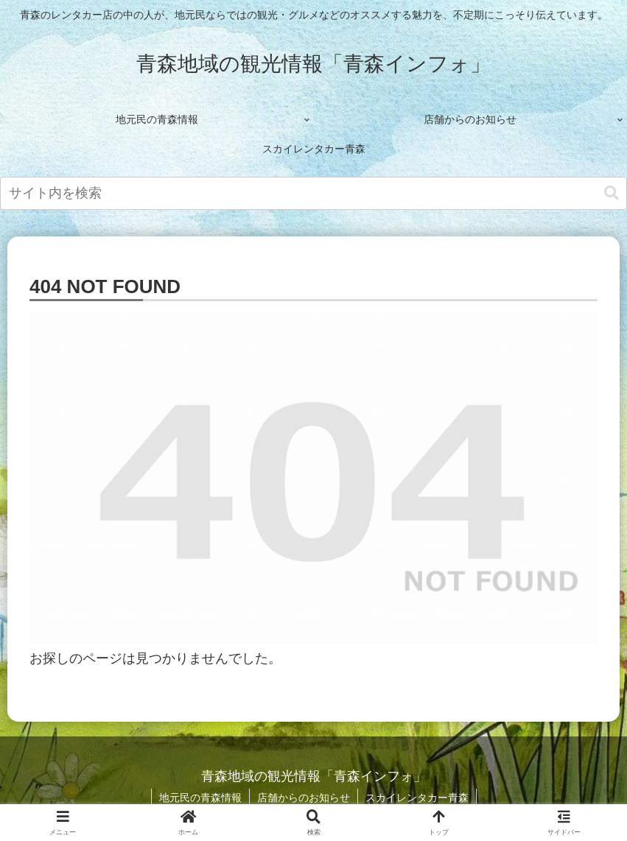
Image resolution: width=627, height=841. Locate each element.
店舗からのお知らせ (303, 797)
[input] (313, 193)
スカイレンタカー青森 (417, 797)
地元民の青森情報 (200, 797)
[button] (611, 193)
